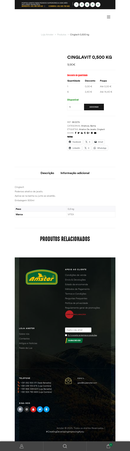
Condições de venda (75, 274)
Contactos (24, 338)
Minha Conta (21, 446)
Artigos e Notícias (28, 343)
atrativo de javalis (87, 129)
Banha (93, 125)
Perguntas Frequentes (76, 298)
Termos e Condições (75, 293)
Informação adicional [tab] (75, 173)
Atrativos (85, 125)
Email (80, 378)
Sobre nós (24, 333)
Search (65, 446)
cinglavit (101, 129)
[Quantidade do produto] (69, 107)
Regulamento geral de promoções (82, 307)
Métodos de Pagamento (77, 289)
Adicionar (93, 107)
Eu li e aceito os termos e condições (82, 335)
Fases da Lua (25, 347)
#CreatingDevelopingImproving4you (65, 431)
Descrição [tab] (47, 173)
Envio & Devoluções (75, 279)
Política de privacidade (76, 303)
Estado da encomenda (76, 284)
